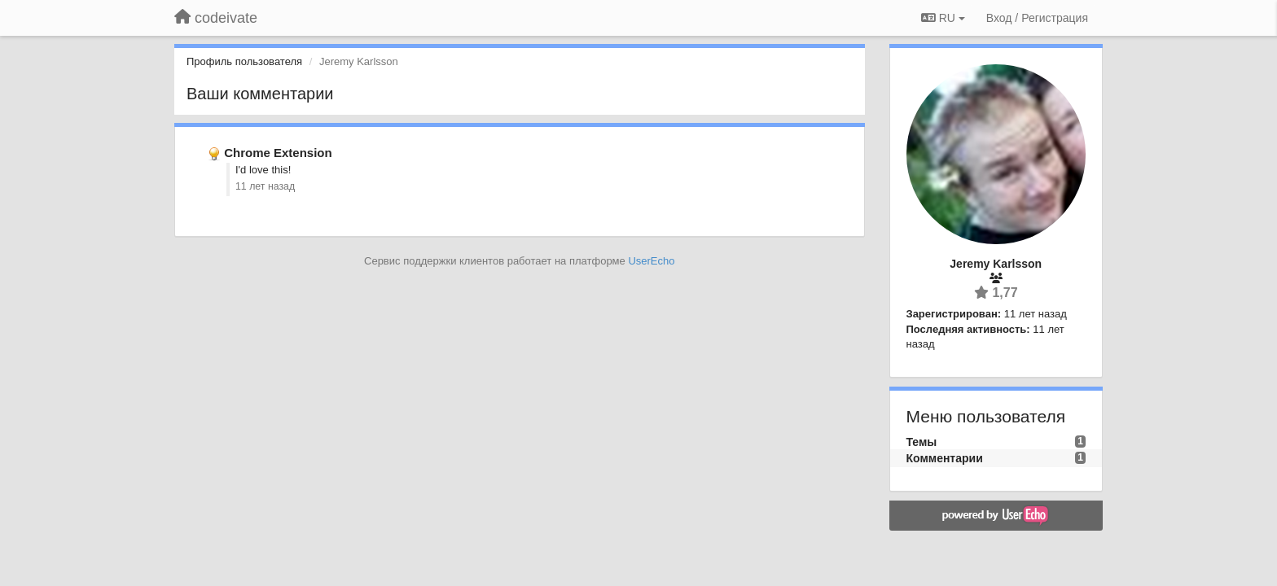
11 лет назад (265, 186)
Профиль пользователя (244, 61)
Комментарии (944, 458)
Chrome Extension (278, 153)
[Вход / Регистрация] (1037, 18)
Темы (921, 441)
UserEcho (651, 261)
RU (943, 17)
